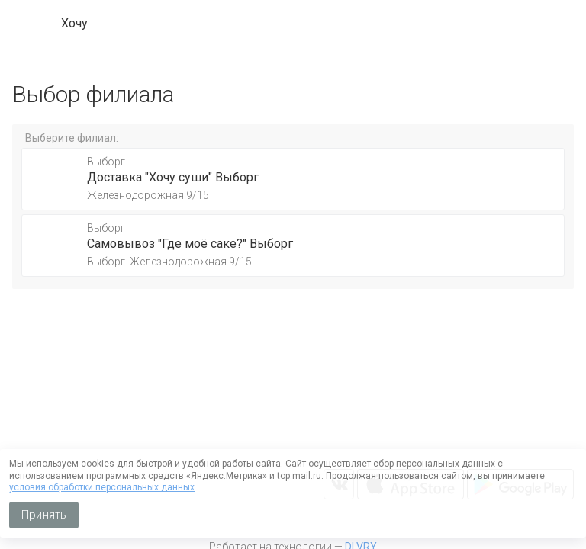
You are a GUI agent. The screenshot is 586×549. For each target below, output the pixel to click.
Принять (43, 515)
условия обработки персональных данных (102, 487)
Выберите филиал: (71, 138)
